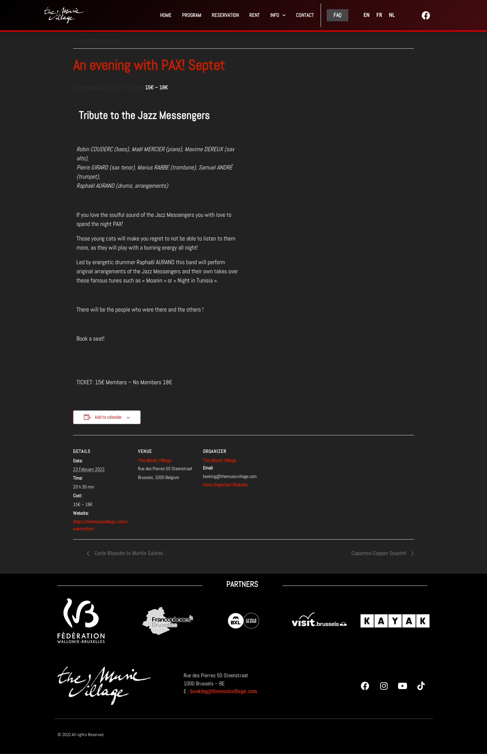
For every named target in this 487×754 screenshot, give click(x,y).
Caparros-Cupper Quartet (379, 553)
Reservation (225, 15)
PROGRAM (191, 15)
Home (165, 15)
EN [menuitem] (367, 15)
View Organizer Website (225, 484)
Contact (305, 15)
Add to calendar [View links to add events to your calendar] (108, 417)
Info (277, 15)
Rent (254, 15)
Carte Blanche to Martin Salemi (128, 553)
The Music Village (154, 460)
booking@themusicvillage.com (223, 691)
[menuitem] (366, 15)
